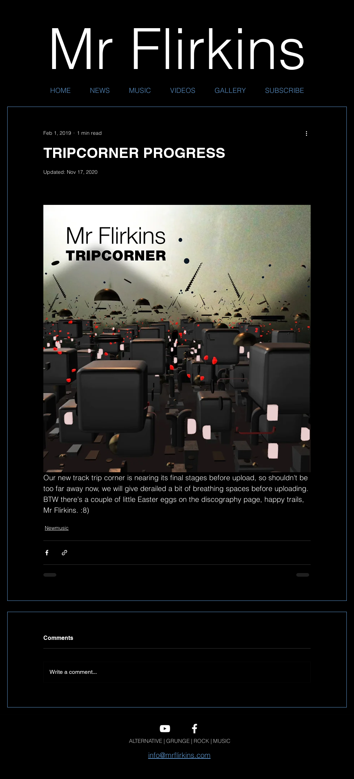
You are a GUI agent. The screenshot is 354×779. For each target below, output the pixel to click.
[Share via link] (64, 552)
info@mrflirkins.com (179, 754)
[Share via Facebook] (46, 552)
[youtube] (165, 728)
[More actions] (306, 133)
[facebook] (194, 728)
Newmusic (57, 528)
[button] (139, 90)
